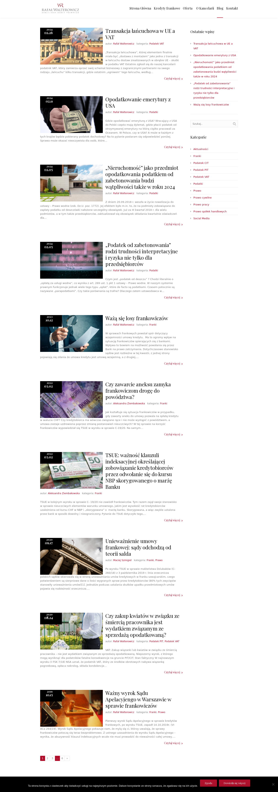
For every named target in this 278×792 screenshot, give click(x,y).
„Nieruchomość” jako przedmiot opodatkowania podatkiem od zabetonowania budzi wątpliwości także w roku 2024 (141, 177)
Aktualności (200, 149)
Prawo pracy (201, 204)
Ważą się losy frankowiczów (136, 318)
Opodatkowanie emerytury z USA (138, 102)
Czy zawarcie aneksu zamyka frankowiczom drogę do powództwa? (138, 390)
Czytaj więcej (172, 78)
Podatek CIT (201, 162)
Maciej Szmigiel (122, 560)
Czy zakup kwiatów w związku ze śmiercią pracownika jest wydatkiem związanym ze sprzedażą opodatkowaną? (142, 625)
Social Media (201, 218)
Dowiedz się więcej (234, 783)
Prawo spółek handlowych (210, 211)
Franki (152, 324)
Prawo (159, 560)
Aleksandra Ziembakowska (129, 403)
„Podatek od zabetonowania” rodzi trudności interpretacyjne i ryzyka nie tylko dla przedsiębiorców (141, 254)
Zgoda (208, 783)
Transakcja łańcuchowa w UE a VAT (140, 34)
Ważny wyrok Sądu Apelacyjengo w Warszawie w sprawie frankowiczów (138, 699)
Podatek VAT (156, 43)
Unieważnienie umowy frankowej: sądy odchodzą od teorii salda (138, 547)
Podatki (153, 112)
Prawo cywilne (202, 197)
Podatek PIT (156, 641)
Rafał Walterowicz (123, 43)
